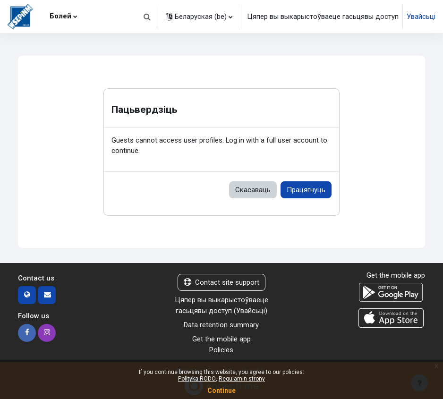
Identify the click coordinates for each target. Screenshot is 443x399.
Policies (221, 350)
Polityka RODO (197, 378)
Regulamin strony (242, 378)
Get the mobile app (221, 339)
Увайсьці (421, 16)
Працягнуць (306, 190)
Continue (221, 390)
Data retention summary (221, 325)
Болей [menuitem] (60, 16)
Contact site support (221, 282)
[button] (147, 16)
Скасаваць (253, 190)
